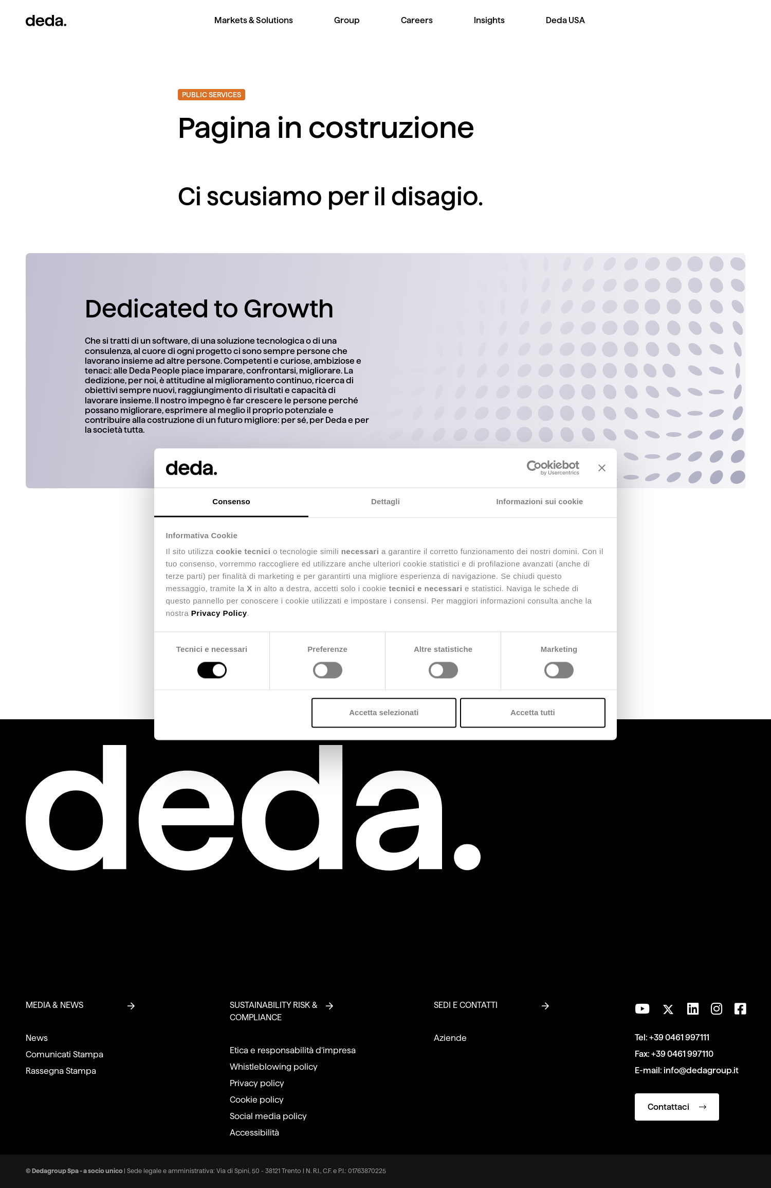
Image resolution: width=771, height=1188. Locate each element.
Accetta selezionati (383, 712)
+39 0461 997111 (679, 1037)
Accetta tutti (532, 712)
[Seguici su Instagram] (716, 1009)
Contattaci (677, 1107)
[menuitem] (253, 28)
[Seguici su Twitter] (668, 1006)
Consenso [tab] (231, 502)
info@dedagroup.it (701, 1070)
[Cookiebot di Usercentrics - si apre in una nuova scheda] (534, 467)
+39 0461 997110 (682, 1054)
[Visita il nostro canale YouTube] (642, 1009)
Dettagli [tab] (385, 502)
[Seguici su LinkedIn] (693, 1009)
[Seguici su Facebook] (740, 1009)
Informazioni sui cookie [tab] (540, 502)
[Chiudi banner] (601, 467)
